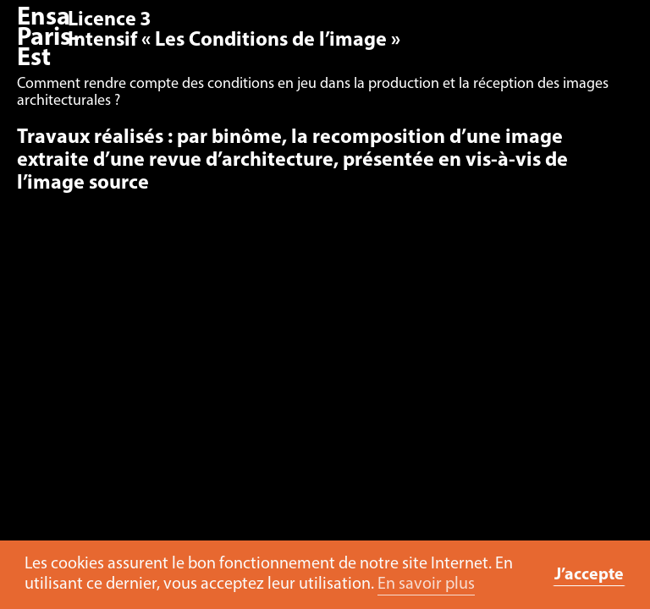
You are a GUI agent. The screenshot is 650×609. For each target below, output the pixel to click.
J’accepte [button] (589, 575)
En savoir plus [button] (426, 584)
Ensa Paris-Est (48, 38)
